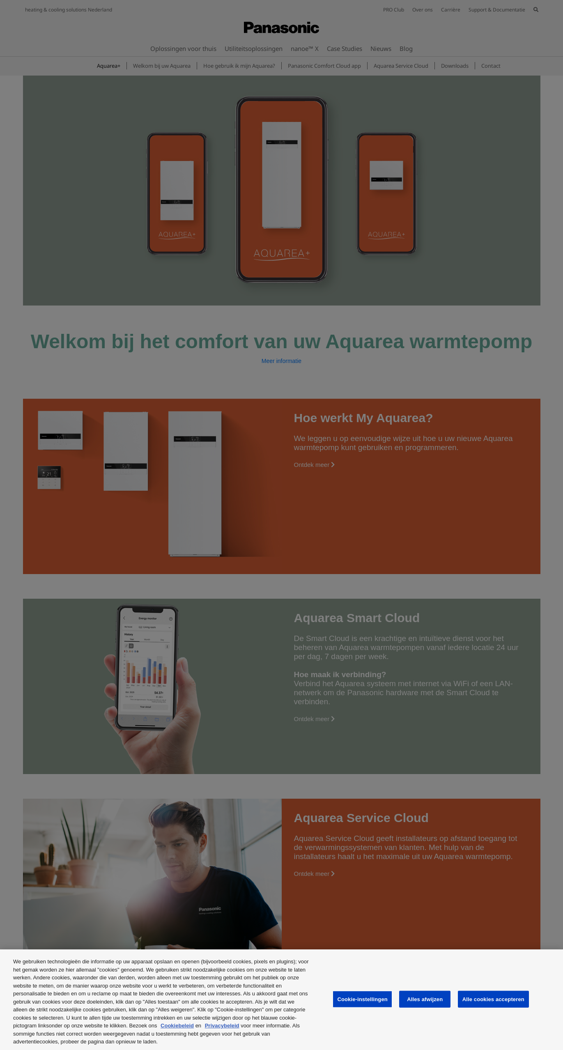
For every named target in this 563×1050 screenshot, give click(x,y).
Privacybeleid (222, 1025)
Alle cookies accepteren (493, 999)
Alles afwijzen (425, 999)
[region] (281, 999)
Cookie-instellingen (362, 999)
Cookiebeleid (177, 1025)
